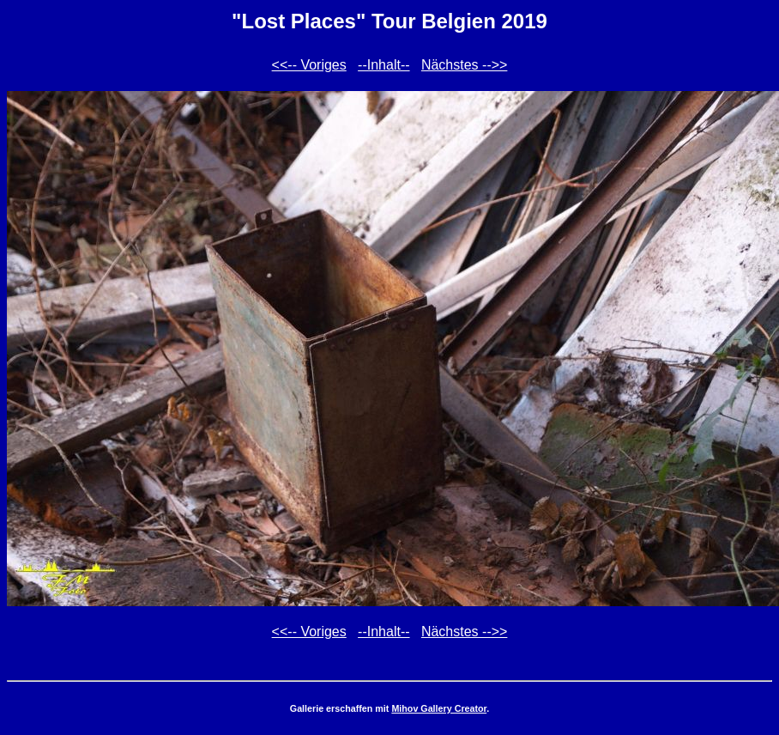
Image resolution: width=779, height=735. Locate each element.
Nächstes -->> (464, 65)
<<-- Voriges (309, 65)
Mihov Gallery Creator (438, 708)
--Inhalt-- (383, 65)
